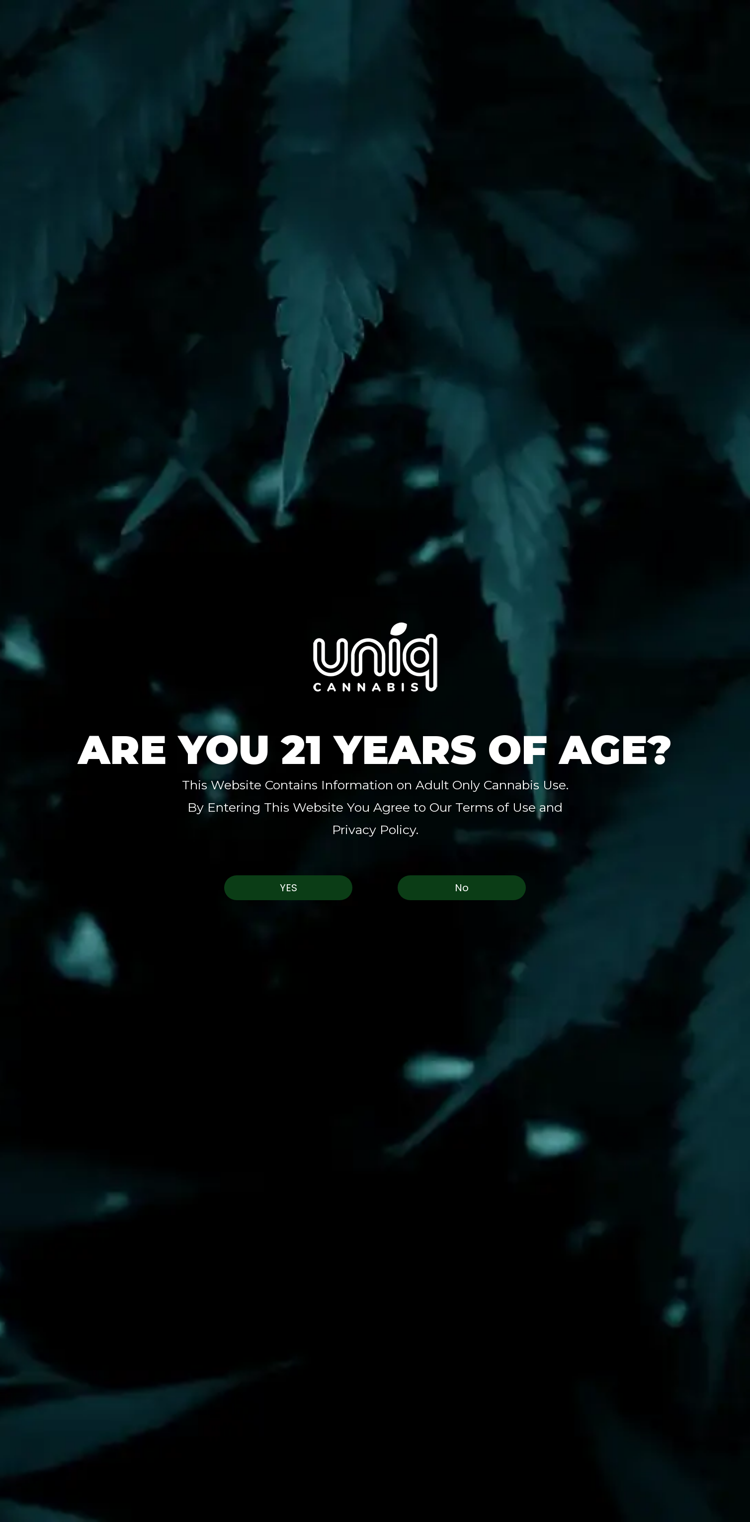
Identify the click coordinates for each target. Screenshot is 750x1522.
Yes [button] (288, 888)
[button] (375, 657)
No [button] (462, 888)
